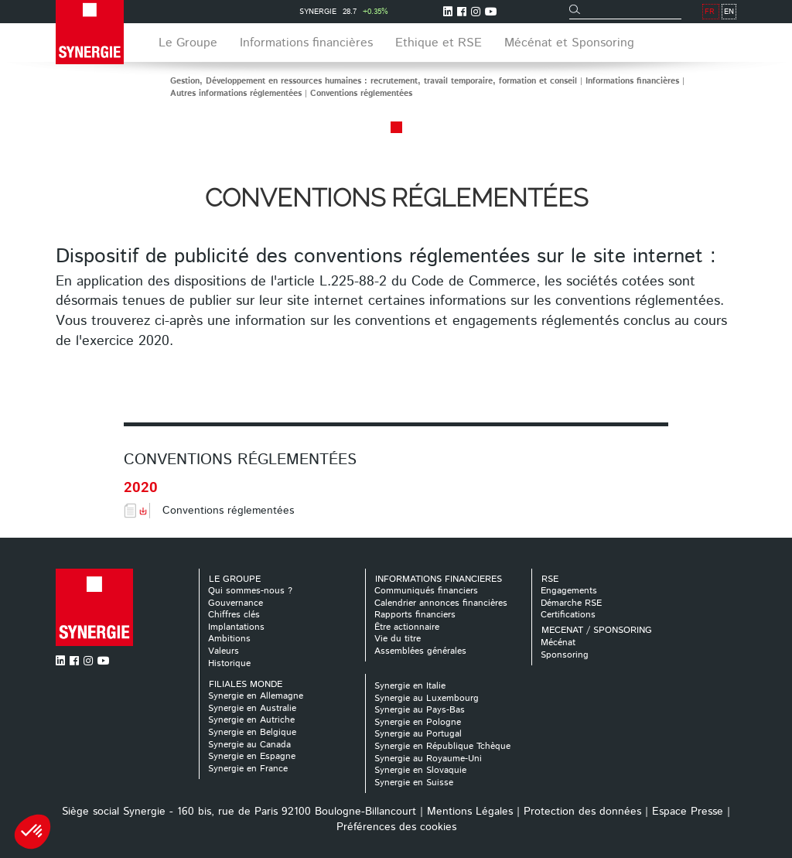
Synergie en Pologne (417, 722)
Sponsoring (565, 654)
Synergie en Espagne (251, 756)
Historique (229, 663)
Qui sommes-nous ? (250, 590)
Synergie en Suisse (413, 782)
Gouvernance (235, 603)
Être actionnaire (406, 627)
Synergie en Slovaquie (420, 770)
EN (729, 11)
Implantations (236, 627)
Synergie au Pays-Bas (419, 709)
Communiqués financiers (426, 590)
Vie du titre (397, 638)
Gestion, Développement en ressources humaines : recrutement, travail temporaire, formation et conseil (373, 81)
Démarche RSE (571, 603)
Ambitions (229, 638)
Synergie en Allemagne (255, 695)
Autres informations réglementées (236, 93)
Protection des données (582, 811)
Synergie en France (248, 768)
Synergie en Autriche (251, 719)
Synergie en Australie (252, 708)
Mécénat (558, 642)
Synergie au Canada (249, 744)
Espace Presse (687, 811)
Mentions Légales (470, 811)
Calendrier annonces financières (440, 603)
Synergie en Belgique (252, 732)
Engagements (569, 590)
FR (710, 11)
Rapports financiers (415, 614)
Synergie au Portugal (418, 733)
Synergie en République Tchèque (442, 746)
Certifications (568, 614)
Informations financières (632, 81)
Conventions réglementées (361, 93)
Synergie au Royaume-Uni (428, 758)
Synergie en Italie (410, 685)
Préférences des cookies (396, 827)
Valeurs (223, 651)
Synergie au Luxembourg (426, 698)
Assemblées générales (420, 651)
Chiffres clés (234, 614)
